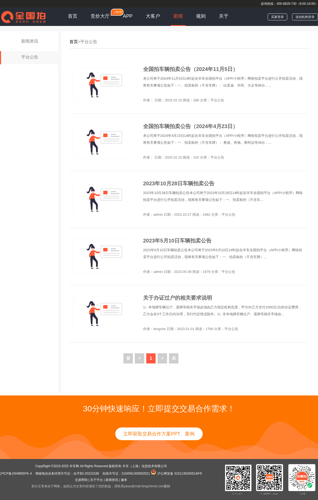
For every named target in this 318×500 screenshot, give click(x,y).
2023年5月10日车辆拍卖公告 (177, 241)
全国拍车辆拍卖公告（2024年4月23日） (190, 126)
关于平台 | (97, 480)
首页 (72, 16)
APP (127, 16)
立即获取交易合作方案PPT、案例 (159, 433)
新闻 (178, 16)
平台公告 (217, 100)
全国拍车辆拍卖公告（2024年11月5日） (190, 69)
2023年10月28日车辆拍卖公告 (178, 183)
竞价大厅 (100, 16)
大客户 (153, 16)
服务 (124, 480)
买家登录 (277, 17)
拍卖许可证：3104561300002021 (126, 473)
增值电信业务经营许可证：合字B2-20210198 (67, 473)
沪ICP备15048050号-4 (16, 473)
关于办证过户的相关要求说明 (177, 298)
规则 (201, 16)
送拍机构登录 (305, 17)
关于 (223, 16)
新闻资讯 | (112, 480)
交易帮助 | (82, 480)
